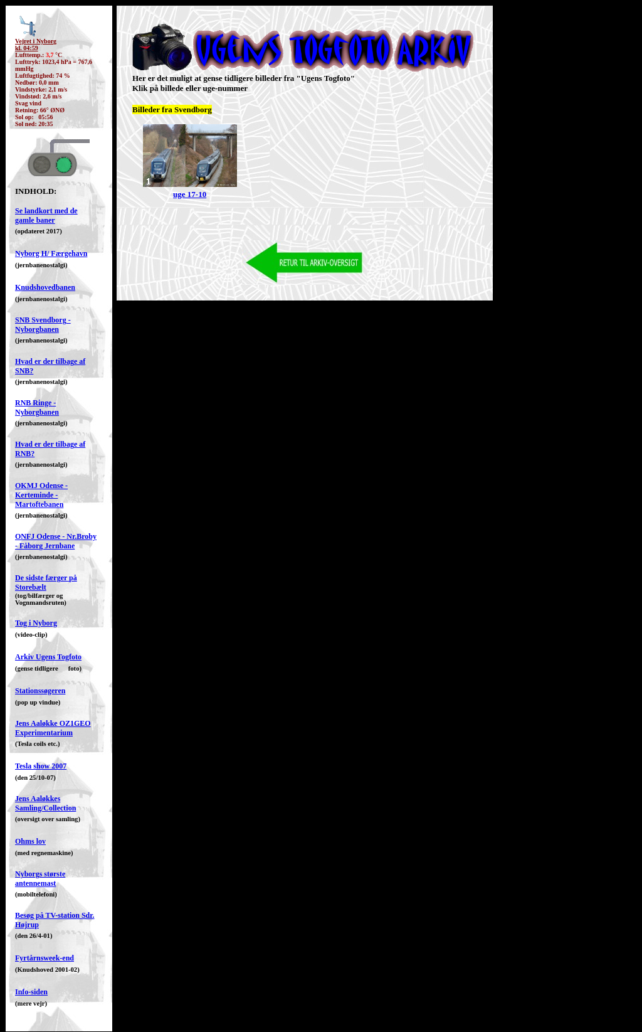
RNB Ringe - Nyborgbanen (37, 407)
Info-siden (31, 991)
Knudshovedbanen (45, 287)
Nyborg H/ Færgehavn (51, 253)
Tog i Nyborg (36, 623)
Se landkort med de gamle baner (46, 215)
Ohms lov (30, 841)
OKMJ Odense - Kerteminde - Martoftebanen (41, 495)
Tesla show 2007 (40, 766)
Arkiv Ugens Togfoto (48, 656)
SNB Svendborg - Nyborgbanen (43, 325)
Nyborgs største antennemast (40, 879)
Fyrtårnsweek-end (44, 958)
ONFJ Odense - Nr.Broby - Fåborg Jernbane (56, 541)
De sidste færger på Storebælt (46, 582)
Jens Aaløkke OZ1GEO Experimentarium (53, 728)
